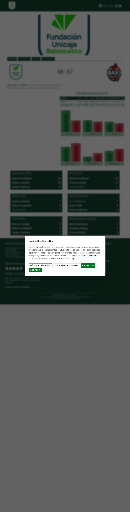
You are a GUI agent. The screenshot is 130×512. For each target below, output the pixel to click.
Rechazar (88, 265)
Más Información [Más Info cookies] (40, 265)
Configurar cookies (66, 265)
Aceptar (35, 270)
